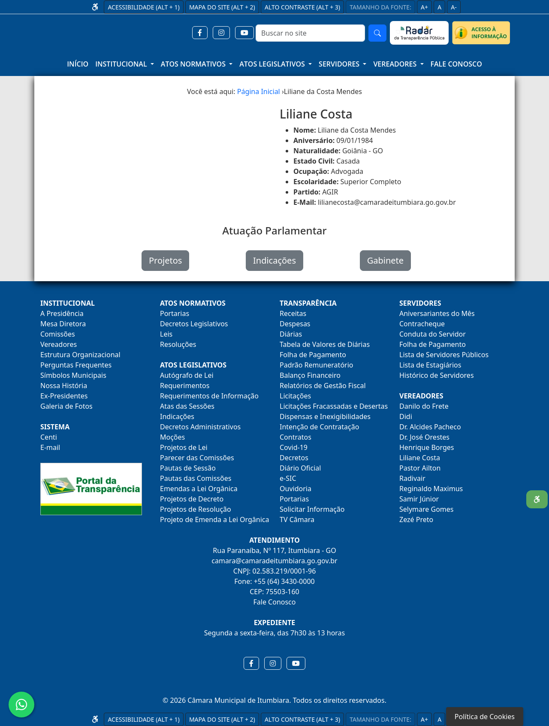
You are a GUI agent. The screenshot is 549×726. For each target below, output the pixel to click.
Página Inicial (258, 91)
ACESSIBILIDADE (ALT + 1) (143, 7)
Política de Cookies (485, 716)
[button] (200, 32)
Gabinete (385, 260)
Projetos (165, 260)
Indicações (274, 260)
